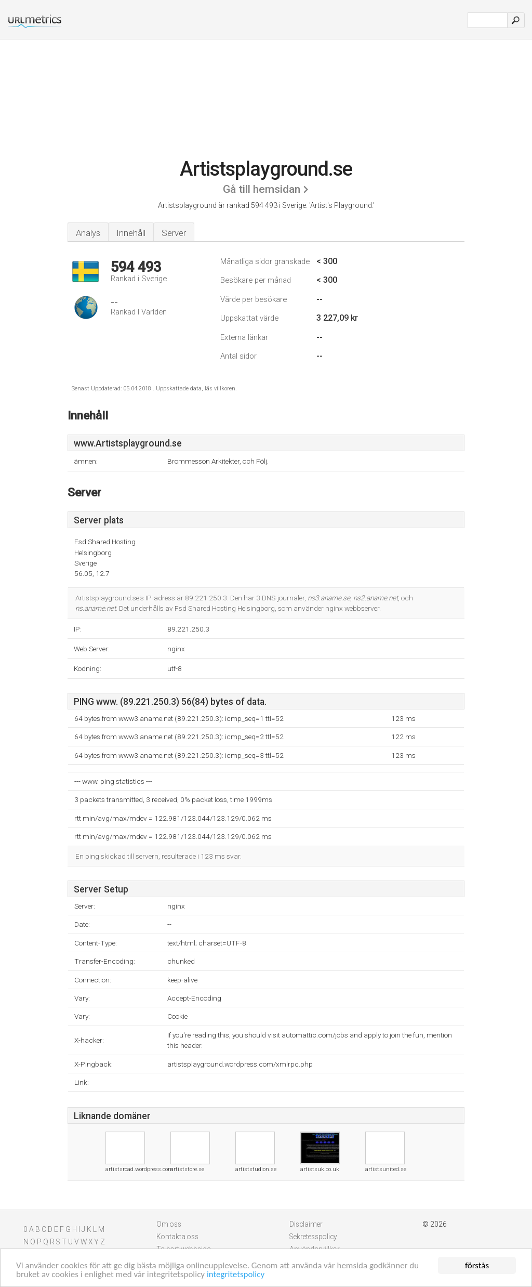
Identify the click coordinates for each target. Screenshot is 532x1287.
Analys (88, 233)
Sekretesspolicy (313, 1236)
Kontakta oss (177, 1236)
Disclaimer (306, 1224)
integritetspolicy (235, 1275)
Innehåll (130, 233)
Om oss (168, 1224)
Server (174, 233)
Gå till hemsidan (261, 189)
